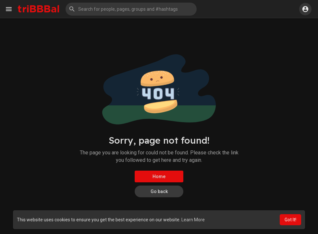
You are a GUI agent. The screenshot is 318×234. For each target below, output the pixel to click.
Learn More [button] (193, 219)
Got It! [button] (290, 219)
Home (159, 176)
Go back (159, 191)
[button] (131, 9)
